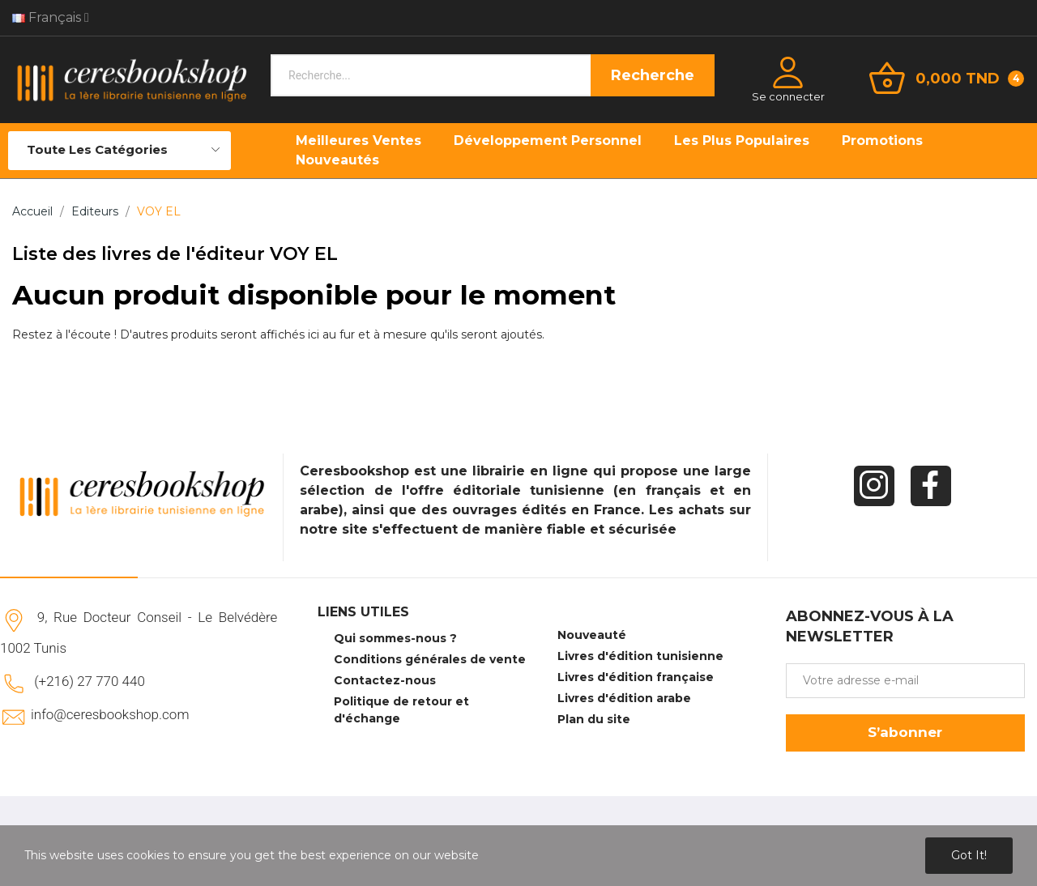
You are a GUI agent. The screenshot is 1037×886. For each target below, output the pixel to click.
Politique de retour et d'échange (401, 710)
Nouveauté (591, 635)
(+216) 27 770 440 (89, 681)
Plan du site (593, 719)
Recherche (652, 75)
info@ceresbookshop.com (110, 714)
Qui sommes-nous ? (395, 638)
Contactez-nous (385, 680)
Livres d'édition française (635, 677)
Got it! (969, 855)
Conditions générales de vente (430, 659)
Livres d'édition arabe (624, 698)
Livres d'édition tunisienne (640, 656)
